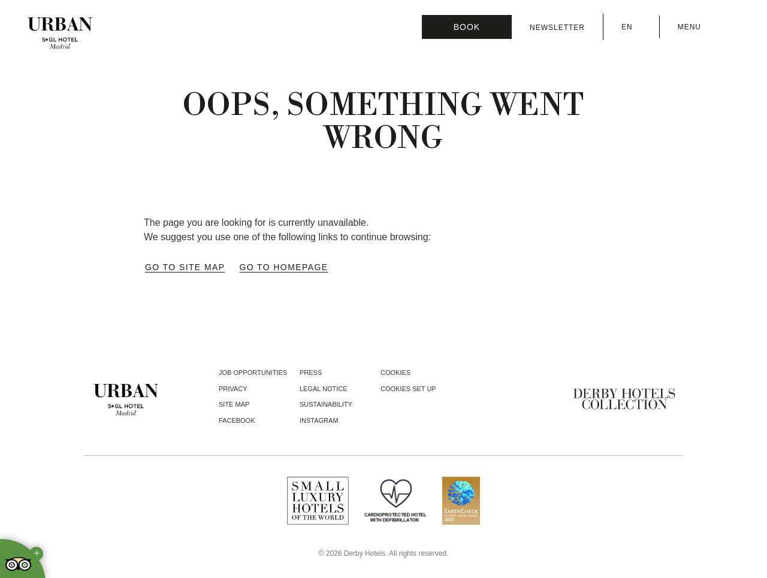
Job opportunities (253, 372)
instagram (319, 420)
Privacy (233, 388)
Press (311, 372)
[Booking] (467, 27)
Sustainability (326, 404)
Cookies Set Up (408, 388)
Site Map (234, 404)
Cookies (395, 372)
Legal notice (324, 388)
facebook (237, 420)
